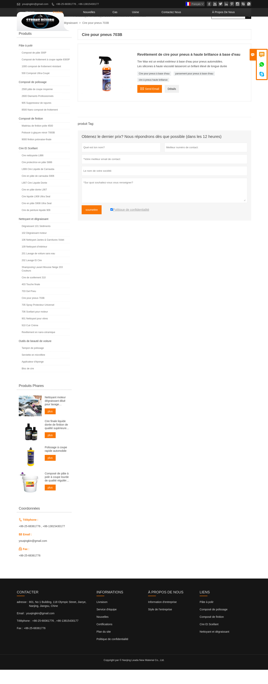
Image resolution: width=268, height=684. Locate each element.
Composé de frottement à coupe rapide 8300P (46, 73)
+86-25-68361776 (29, 569)
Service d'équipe (106, 623)
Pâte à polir (26, 59)
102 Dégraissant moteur (34, 247)
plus (50, 425)
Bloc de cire (28, 382)
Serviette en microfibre (33, 369)
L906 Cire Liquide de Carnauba (38, 183)
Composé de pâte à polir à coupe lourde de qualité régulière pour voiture (57, 491)
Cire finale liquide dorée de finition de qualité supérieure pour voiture (56, 439)
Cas (147, 26)
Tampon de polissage (33, 362)
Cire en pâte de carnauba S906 (38, 190)
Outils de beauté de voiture (35, 355)
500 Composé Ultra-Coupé (36, 87)
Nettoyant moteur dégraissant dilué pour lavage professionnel (55, 415)
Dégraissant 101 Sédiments (36, 240)
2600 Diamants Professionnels (38, 110)
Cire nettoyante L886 (32, 169)
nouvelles (128, 26)
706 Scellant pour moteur (35, 326)
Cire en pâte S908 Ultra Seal (37, 217)
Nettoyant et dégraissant (63, 37)
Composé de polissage (32, 96)
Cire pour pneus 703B (33, 312)
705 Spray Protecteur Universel (38, 319)
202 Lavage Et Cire (32, 274)
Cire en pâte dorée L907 (34, 204)
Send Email (149, 103)
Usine (163, 26)
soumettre (92, 224)
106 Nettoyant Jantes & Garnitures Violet (43, 254)
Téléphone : (24, 635)
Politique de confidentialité (112, 653)
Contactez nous (190, 26)
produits (104, 26)
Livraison (101, 616)
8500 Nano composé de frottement (40, 124)
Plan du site (103, 645)
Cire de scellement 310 (34, 291)
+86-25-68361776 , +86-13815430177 (77, 4)
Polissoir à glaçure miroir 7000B (38, 147)
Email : (21, 627)
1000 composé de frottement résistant (41, 80)
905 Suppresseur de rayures (36, 117)
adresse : (22, 616)
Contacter (27, 606)
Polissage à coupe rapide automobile (56, 463)
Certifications (104, 638)
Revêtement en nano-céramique (38, 346)
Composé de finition (31, 132)
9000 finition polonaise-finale (36, 153)
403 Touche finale (31, 298)
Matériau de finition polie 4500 (37, 140)
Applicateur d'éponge (33, 376)
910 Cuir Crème (30, 339)
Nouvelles (102, 631)
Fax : (20, 642)
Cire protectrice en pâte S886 (37, 176)
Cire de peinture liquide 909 (36, 224)
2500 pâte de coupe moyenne (37, 103)
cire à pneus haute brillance (153, 94)
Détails (172, 103)
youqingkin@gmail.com (35, 4)
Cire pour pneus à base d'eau (154, 88)
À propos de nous (230, 26)
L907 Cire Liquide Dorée (34, 197)
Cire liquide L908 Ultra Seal (36, 210)
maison (83, 26)
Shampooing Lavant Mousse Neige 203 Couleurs (42, 283)
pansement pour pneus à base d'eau (194, 88)
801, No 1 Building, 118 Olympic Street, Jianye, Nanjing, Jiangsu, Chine (57, 618)
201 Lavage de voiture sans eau (38, 267)
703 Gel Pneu (29, 305)
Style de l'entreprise (160, 623)
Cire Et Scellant (28, 162)
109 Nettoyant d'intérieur (34, 261)
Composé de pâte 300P (34, 67)
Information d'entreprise (162, 616)
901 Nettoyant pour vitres (35, 332)
